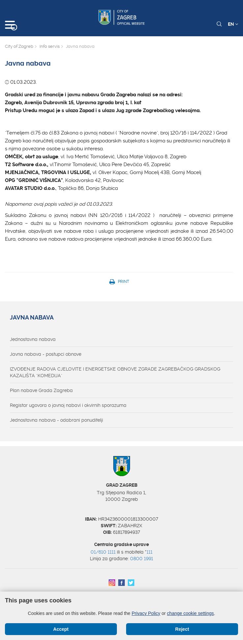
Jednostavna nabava (33, 339)
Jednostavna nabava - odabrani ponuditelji (56, 420)
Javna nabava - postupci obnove (45, 354)
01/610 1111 (103, 552)
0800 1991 (141, 558)
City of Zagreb (19, 46)
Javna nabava (32, 317)
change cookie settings (190, 613)
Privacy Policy (146, 613)
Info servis (50, 46)
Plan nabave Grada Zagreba (41, 390)
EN (233, 24)
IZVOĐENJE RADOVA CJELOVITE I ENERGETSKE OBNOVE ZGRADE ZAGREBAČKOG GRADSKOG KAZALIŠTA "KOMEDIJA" (115, 372)
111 (149, 552)
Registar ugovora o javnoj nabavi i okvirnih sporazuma (68, 405)
